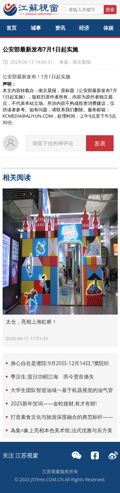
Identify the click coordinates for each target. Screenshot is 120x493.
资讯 (60, 27)
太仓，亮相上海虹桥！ (31, 321)
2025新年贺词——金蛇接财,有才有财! (54, 403)
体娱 (108, 27)
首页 (11, 27)
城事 (36, 27)
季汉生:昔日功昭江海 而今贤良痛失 (52, 376)
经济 (84, 27)
